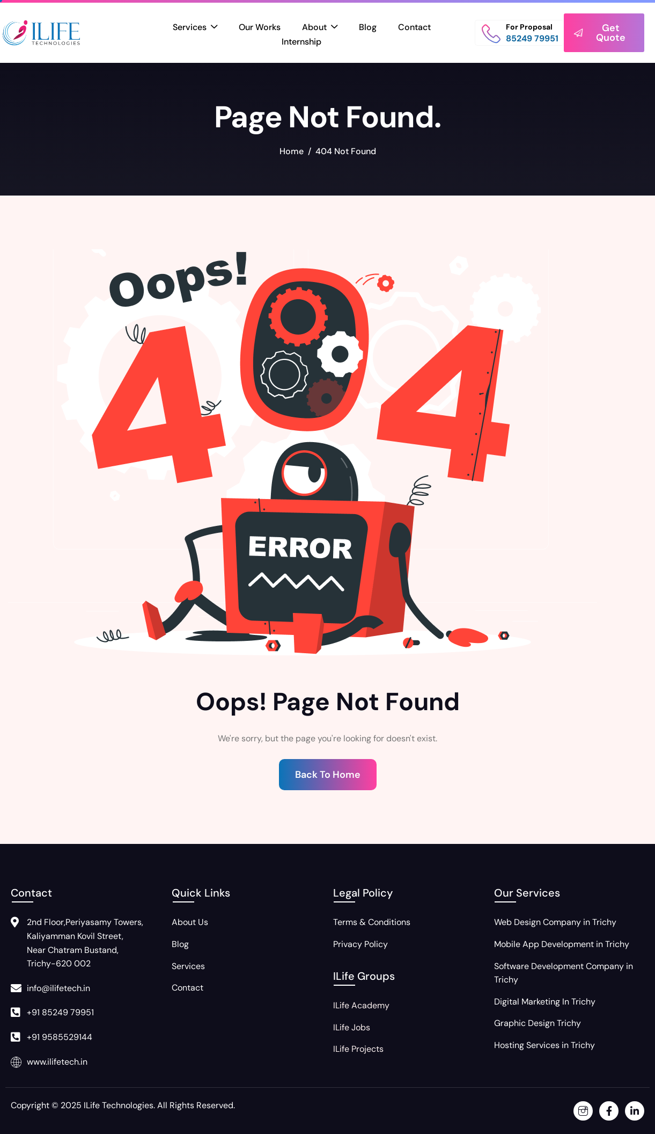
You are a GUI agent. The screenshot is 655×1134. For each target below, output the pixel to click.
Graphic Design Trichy (537, 1023)
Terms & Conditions (371, 922)
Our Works (260, 27)
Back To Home (327, 774)
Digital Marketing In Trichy (544, 1001)
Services (195, 28)
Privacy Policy (360, 944)
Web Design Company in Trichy (555, 922)
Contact (414, 27)
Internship (301, 41)
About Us (190, 922)
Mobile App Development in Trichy (561, 944)
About (319, 28)
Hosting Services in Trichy (544, 1045)
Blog (368, 27)
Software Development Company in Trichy (563, 973)
